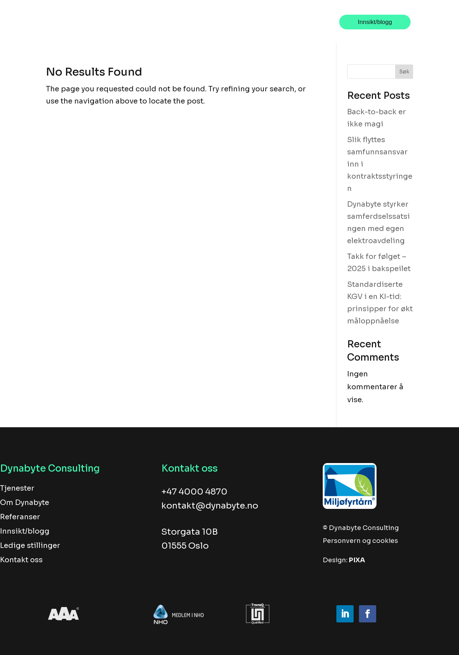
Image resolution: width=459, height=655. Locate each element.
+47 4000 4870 (194, 491)
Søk (404, 71)
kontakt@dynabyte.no (209, 505)
